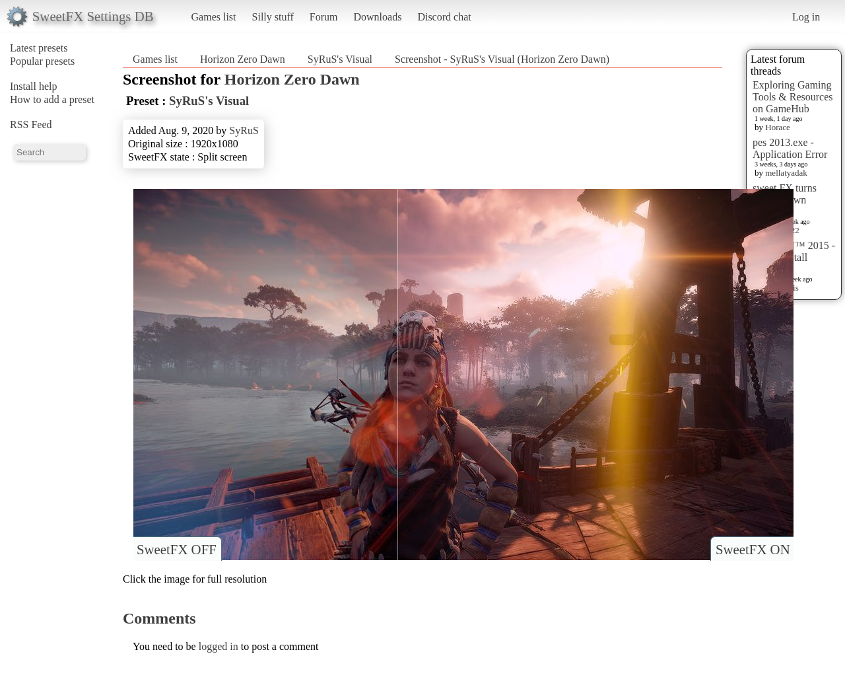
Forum (324, 16)
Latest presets (39, 48)
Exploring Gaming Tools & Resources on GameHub (793, 96)
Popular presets (42, 61)
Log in (806, 16)
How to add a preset (52, 99)
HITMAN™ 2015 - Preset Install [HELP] (794, 257)
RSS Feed (31, 124)
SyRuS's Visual (340, 59)
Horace (777, 127)
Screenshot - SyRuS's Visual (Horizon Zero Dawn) (502, 59)
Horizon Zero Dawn (242, 59)
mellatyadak (786, 173)
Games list (213, 16)
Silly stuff (273, 16)
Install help (33, 86)
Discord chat (444, 16)
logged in (218, 646)
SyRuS (243, 130)
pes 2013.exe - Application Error (790, 148)
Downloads (377, 16)
